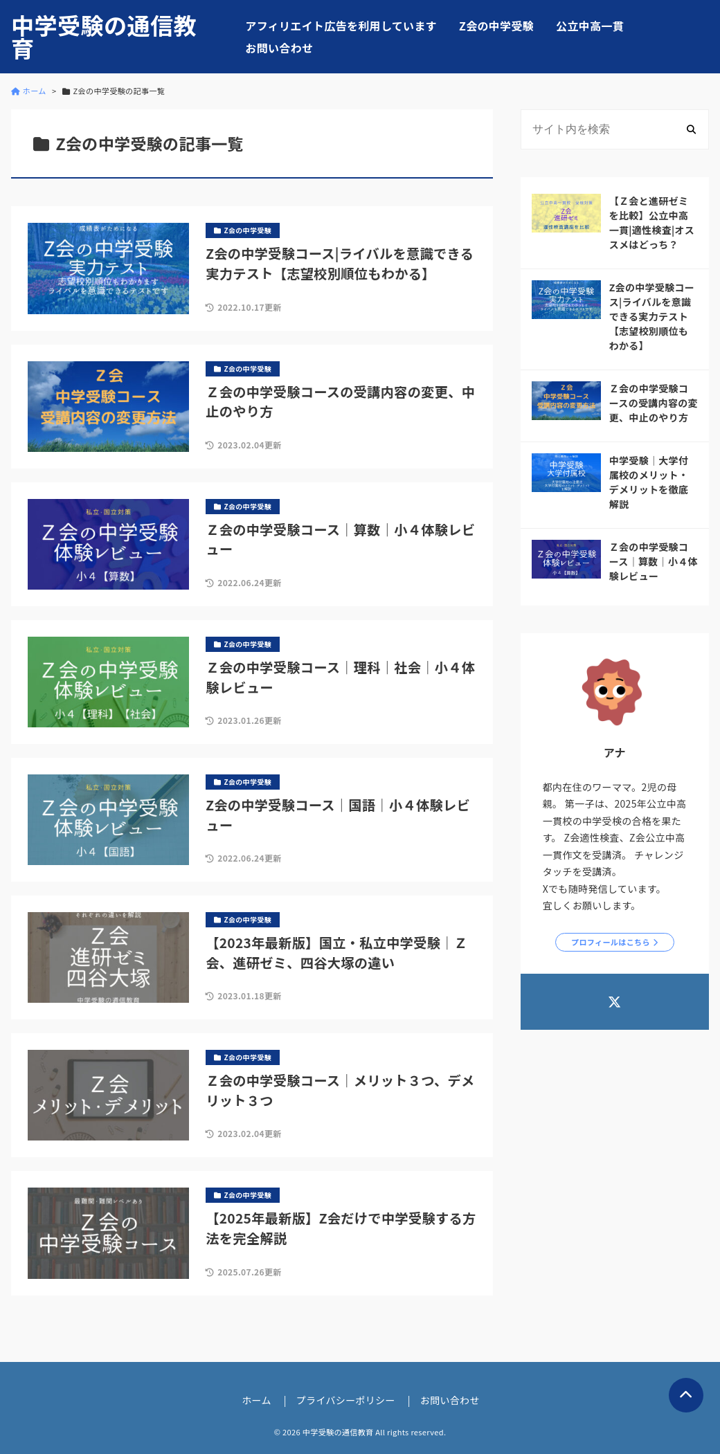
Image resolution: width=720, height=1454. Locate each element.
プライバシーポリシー (345, 1400)
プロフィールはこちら (610, 941)
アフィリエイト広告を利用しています (341, 25)
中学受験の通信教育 (104, 37)
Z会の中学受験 (496, 25)
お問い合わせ (279, 47)
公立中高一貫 (590, 25)
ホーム (256, 1400)
